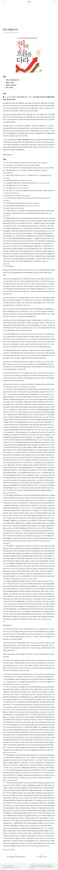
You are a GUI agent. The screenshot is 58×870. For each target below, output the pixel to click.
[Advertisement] (29, 14)
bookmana (11, 865)
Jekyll (9, 867)
